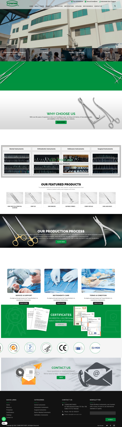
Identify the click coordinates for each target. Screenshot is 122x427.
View (61, 378)
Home (31, 6)
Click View (61, 242)
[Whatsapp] (4, 419)
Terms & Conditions (91, 1)
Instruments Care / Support (107, 1)
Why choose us (88, 6)
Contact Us (98, 6)
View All (61, 325)
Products (49, 6)
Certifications (69, 6)
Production (59, 6)
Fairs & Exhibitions (77, 1)
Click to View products (61, 164)
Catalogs (78, 6)
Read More (61, 122)
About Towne (39, 6)
